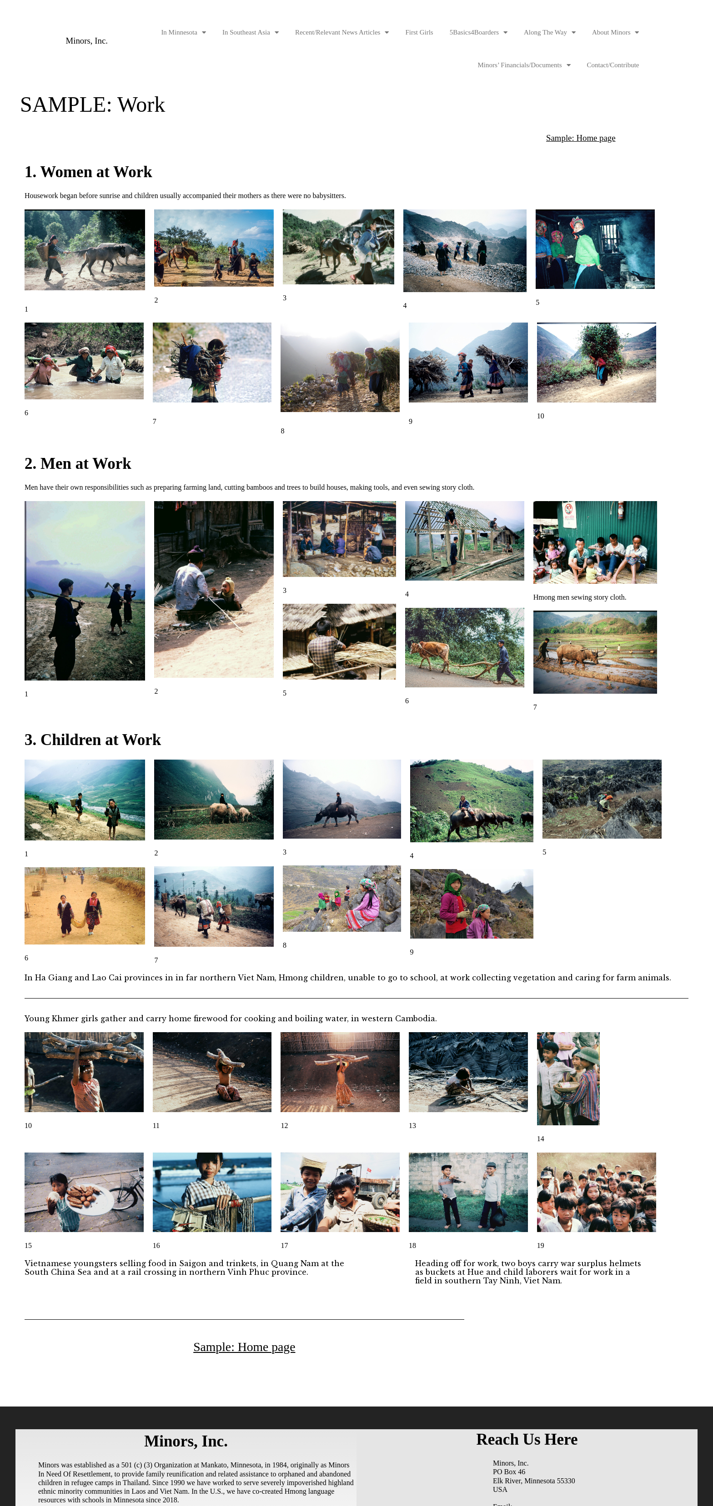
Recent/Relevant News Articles (342, 32)
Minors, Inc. (88, 41)
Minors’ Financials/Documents (523, 65)
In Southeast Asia (250, 32)
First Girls (419, 32)
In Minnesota (183, 32)
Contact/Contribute (613, 65)
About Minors (615, 32)
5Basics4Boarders (478, 32)
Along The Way (550, 32)
